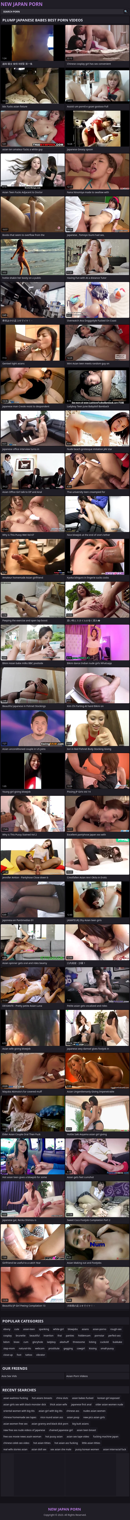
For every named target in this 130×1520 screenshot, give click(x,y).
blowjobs (73, 1329)
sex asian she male (60, 1449)
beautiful (35, 1335)
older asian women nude (109, 1404)
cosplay (7, 1335)
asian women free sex (15, 1423)
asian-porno (99, 1329)
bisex (16, 1342)
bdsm (6, 1342)
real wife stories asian (15, 1449)
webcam (40, 1348)
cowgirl (81, 1348)
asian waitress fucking (15, 1398)
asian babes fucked (82, 1398)
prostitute (54, 1348)
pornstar (99, 1335)
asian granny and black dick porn (50, 1423)
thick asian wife (58, 1404)
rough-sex (116, 1329)
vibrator (40, 1354)
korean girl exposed (109, 1398)
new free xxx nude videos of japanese (24, 1430)
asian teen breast (86, 1430)
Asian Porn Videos (77, 1376)
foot (19, 1354)
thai (60, 1335)
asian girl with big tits (50, 1410)
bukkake (117, 1342)
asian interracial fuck (114, 1449)
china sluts (62, 1398)
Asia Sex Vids (9, 1376)
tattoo (28, 1354)
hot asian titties (41, 1443)
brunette (21, 1335)
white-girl (58, 1329)
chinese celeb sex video (16, 1443)
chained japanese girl (61, 1430)
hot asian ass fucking (66, 1443)
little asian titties (91, 1443)
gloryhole (37, 1342)
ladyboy (51, 1342)
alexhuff (64, 1342)
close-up (8, 1354)
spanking (44, 1329)
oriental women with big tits (19, 1410)
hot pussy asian (54, 1436)
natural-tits (25, 1348)
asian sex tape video (78, 1436)
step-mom (9, 1348)
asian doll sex (38, 1449)
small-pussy (107, 1348)
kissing (92, 1348)
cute (16, 1329)
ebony (6, 1329)
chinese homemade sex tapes (19, 1417)
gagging (68, 1348)
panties (70, 1335)
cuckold (104, 1342)
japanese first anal (81, 1404)
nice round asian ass (51, 1417)
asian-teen (29, 1329)
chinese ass (73, 1410)
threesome (79, 1342)
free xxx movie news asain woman (22, 1436)
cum (26, 1342)
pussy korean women (87, 1449)
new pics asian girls (94, 1417)
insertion (48, 1335)
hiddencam (84, 1335)
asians (85, 1329)
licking (92, 1342)
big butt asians (80, 1423)
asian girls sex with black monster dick (24, 1404)
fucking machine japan (105, 1436)
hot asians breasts (42, 1398)
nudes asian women (94, 1410)
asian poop (73, 1417)
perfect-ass (114, 1335)
